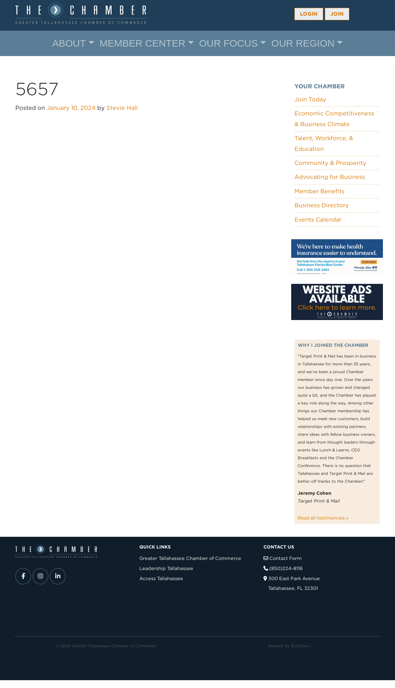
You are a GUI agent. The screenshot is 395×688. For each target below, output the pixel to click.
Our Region (302, 43)
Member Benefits (319, 191)
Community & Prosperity (330, 162)
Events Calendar (317, 219)
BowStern (300, 645)
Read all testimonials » (323, 517)
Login (309, 14)
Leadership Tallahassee (166, 568)
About (69, 43)
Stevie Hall (122, 107)
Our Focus (228, 43)
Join (337, 14)
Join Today (310, 99)
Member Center (142, 43)
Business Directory (321, 205)
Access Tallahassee (161, 578)
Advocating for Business (329, 176)
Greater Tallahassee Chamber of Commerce (190, 558)
